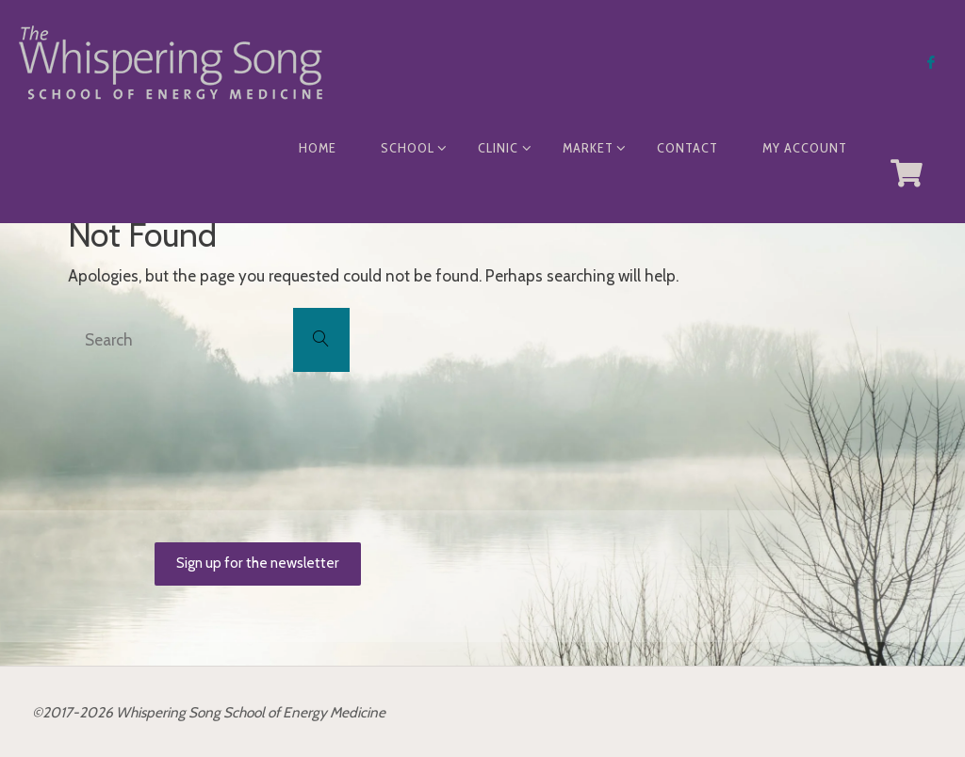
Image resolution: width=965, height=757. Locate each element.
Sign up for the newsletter (257, 563)
